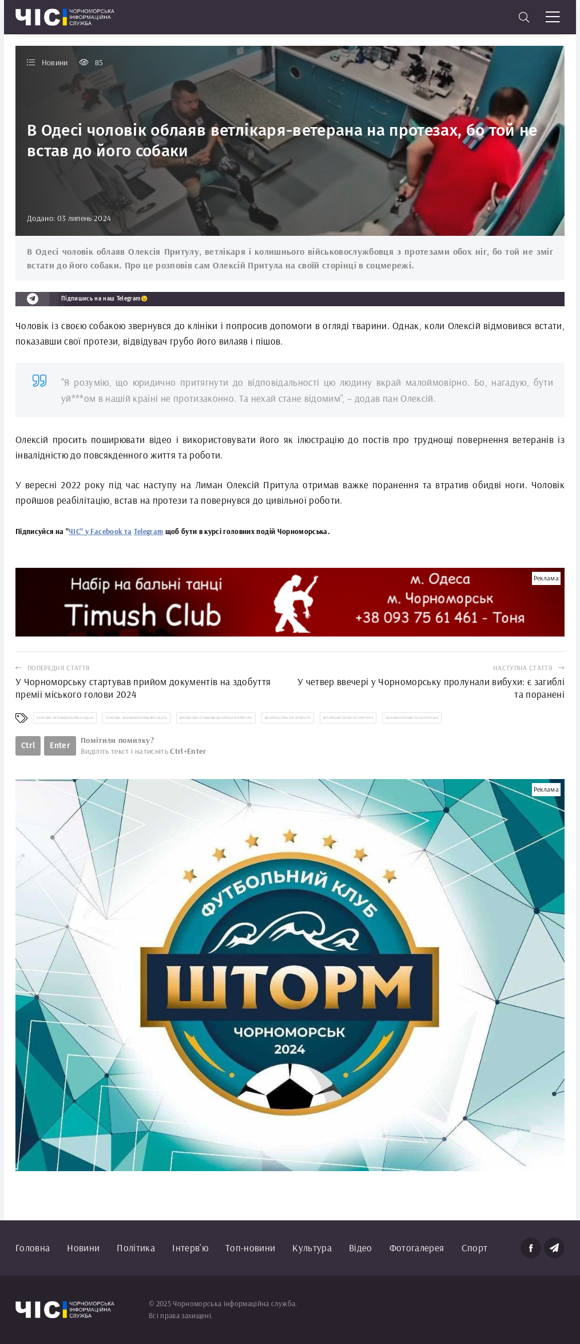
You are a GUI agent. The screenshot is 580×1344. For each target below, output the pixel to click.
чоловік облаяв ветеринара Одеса (136, 718)
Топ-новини (250, 1248)
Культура (312, 1248)
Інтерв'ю (190, 1248)
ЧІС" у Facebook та (100, 531)
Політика (136, 1248)
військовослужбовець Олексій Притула (216, 718)
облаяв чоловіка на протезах (412, 718)
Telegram (149, 531)
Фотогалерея (417, 1248)
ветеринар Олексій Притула (348, 718)
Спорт (475, 1248)
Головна (32, 1248)
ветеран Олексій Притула (288, 718)
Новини (83, 1248)
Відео (360, 1248)
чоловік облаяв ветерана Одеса (65, 718)
